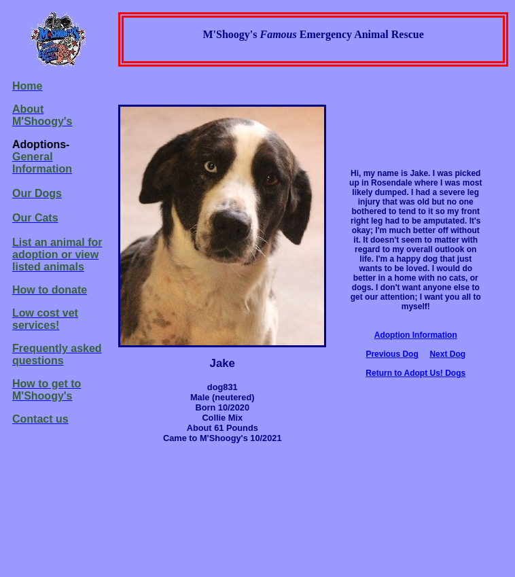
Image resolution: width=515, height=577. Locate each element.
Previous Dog (392, 354)
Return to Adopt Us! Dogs (415, 373)
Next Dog (447, 354)
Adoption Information (415, 335)
